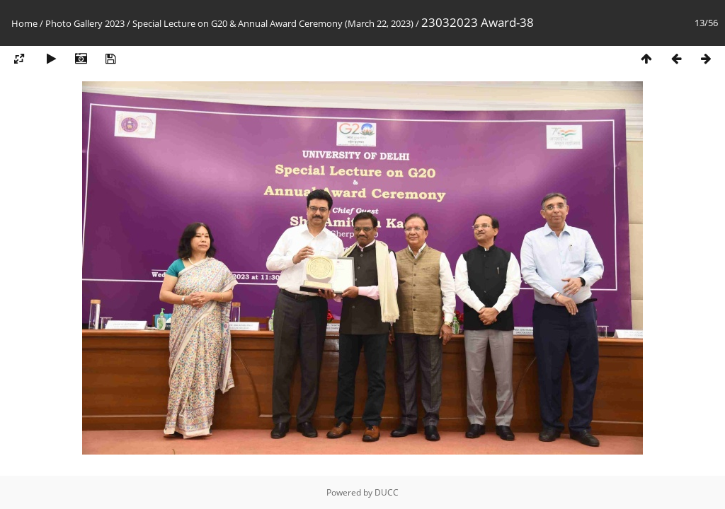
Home (24, 23)
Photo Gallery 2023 (85, 23)
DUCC (387, 492)
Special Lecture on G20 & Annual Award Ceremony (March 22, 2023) (272, 23)
